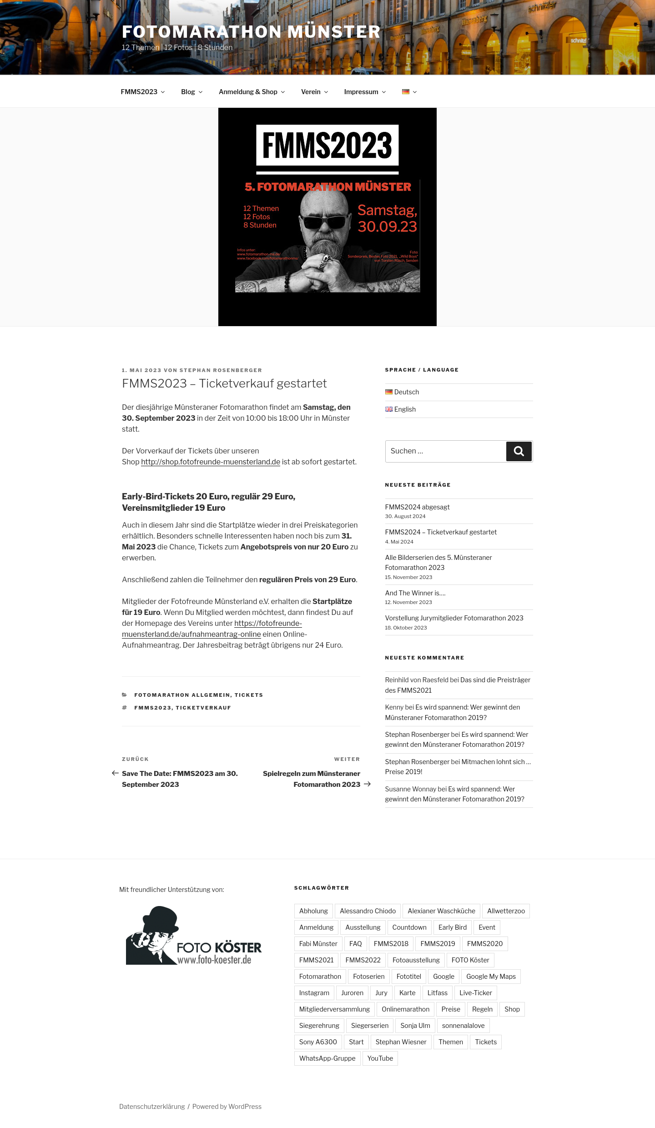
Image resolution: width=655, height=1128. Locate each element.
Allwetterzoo (506, 911)
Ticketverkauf (204, 708)
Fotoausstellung (416, 960)
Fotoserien (368, 976)
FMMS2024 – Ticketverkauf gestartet (441, 532)
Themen (450, 1042)
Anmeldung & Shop (252, 92)
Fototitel (409, 976)
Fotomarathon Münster (252, 32)
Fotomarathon (320, 976)
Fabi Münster (318, 943)
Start (356, 1042)
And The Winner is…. (415, 593)
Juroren (352, 993)
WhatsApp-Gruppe (327, 1058)
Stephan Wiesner (401, 1042)
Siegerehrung (319, 1025)
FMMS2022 (363, 960)
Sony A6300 (318, 1042)
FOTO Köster (470, 960)
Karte (407, 993)
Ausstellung (362, 927)
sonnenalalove (463, 1025)
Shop (512, 1009)
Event (487, 927)
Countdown (410, 927)
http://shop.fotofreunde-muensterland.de (210, 462)
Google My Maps (491, 976)
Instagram (314, 993)
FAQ (355, 943)
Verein (315, 92)
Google (443, 976)
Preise (450, 1009)
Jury (381, 993)
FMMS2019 (437, 943)
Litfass (438, 993)
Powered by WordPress (227, 1106)
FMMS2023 (143, 92)
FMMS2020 (485, 943)
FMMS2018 (391, 943)
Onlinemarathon (405, 1009)
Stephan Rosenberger (221, 370)
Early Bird (452, 927)
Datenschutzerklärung (152, 1106)
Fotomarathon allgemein (183, 695)
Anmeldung (316, 927)
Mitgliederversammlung (334, 1009)
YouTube (380, 1058)
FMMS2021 (316, 960)
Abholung (313, 911)
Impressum (365, 92)
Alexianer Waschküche (441, 911)
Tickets (249, 695)
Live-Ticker (475, 993)
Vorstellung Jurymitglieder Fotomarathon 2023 (454, 618)
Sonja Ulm (415, 1025)
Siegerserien (369, 1025)
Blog (192, 92)
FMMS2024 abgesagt (417, 507)
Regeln (482, 1009)
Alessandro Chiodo (368, 911)
